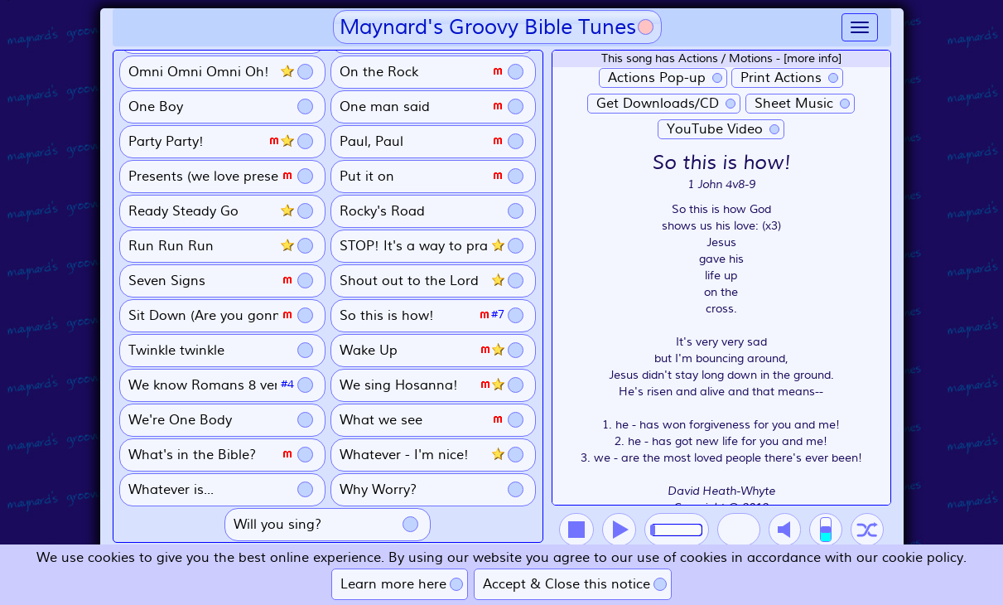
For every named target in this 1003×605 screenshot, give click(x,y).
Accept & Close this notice (566, 584)
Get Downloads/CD (657, 103)
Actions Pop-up (657, 78)
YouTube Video (715, 129)
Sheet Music (794, 103)
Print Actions (781, 78)
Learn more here (393, 584)
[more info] (812, 58)
